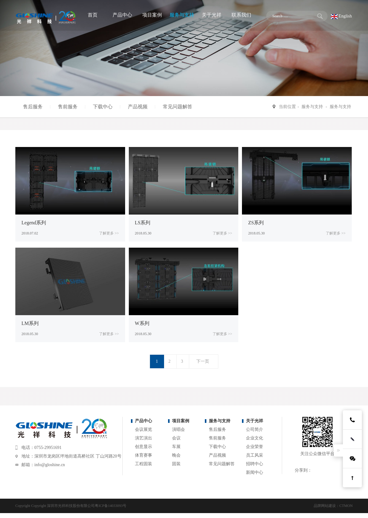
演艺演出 (143, 438)
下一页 (202, 361)
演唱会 (178, 429)
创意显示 (143, 446)
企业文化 (254, 438)
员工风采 (254, 455)
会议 (176, 438)
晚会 (176, 455)
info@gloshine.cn (49, 464)
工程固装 (143, 464)
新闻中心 (254, 472)
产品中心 (143, 421)
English (341, 16)
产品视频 (138, 106)
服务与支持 (312, 106)
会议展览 (143, 429)
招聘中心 (254, 464)
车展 (176, 446)
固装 (176, 464)
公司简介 (254, 429)
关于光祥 (254, 421)
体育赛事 (143, 455)
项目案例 (180, 421)
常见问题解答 (177, 106)
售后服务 (33, 106)
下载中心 (103, 106)
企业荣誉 (254, 446)
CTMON (346, 506)
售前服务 (68, 106)
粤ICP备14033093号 (110, 506)
